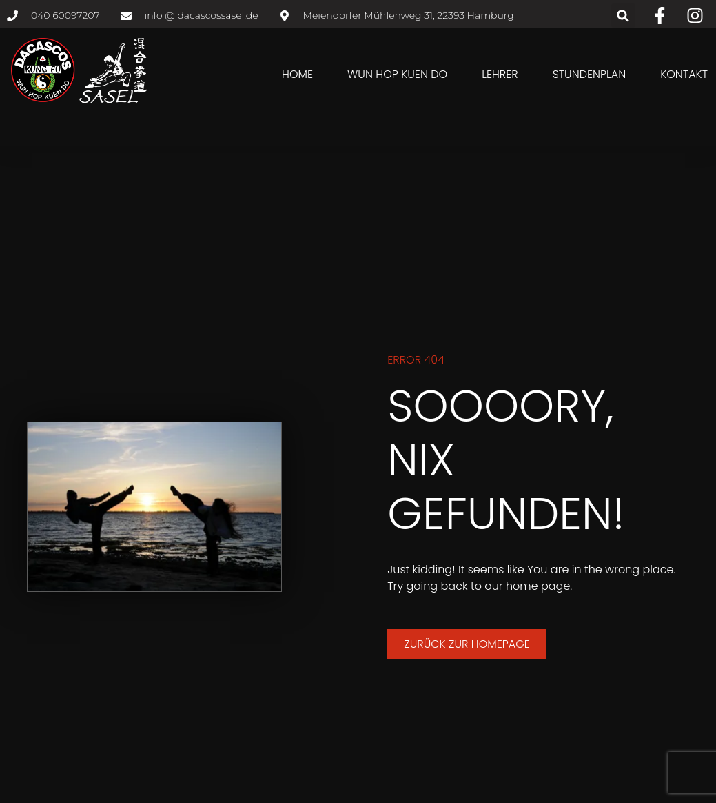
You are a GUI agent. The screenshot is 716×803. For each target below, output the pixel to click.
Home (297, 74)
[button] (623, 15)
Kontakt (684, 74)
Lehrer (500, 74)
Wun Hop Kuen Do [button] (397, 74)
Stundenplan (589, 74)
